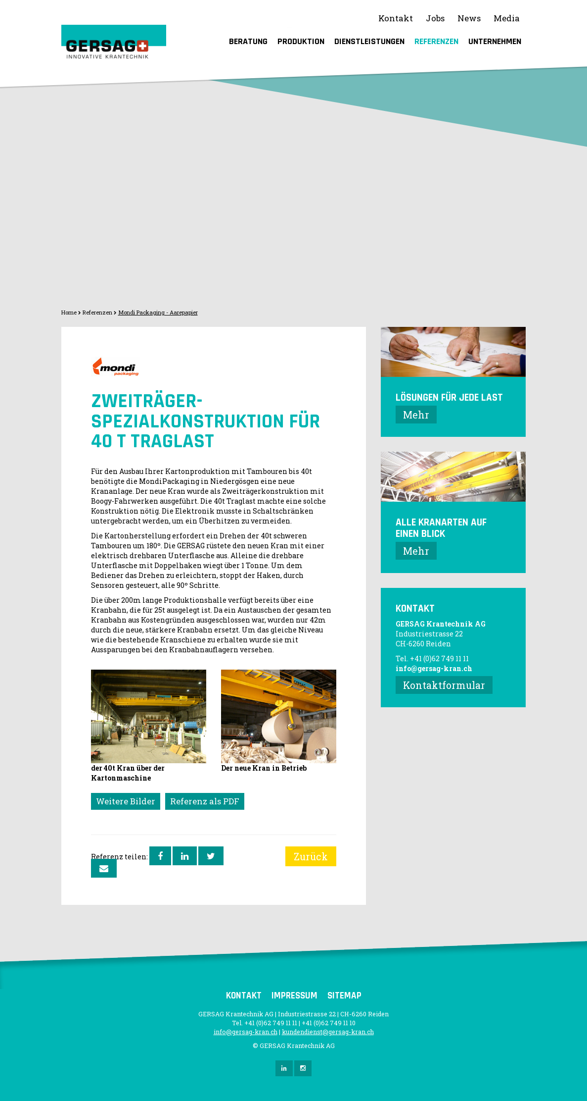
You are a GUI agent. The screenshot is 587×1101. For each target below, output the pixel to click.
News (469, 18)
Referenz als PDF (204, 801)
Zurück (311, 856)
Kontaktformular (444, 685)
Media (507, 18)
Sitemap (344, 996)
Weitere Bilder (125, 801)
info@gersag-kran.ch (434, 668)
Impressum (294, 996)
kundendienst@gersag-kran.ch (328, 1032)
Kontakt (395, 18)
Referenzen (436, 41)
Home (69, 312)
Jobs (435, 18)
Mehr (416, 414)
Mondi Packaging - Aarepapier (158, 312)
